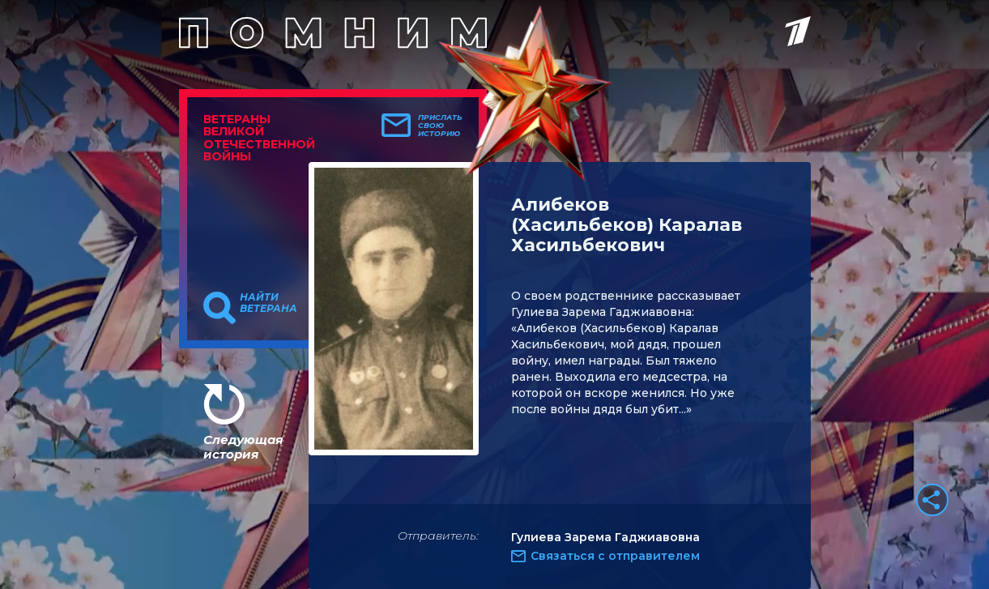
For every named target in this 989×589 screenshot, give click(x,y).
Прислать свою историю (440, 125)
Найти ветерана (268, 303)
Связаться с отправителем (615, 555)
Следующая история (243, 447)
